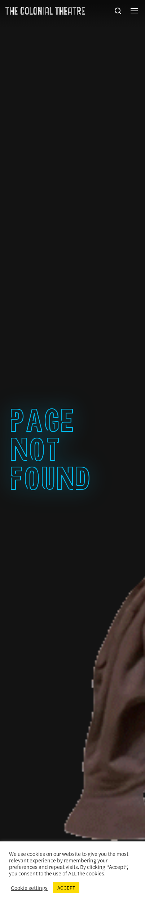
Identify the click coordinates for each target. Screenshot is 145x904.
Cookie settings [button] (29, 887)
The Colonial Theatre (45, 11)
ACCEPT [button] (66, 887)
